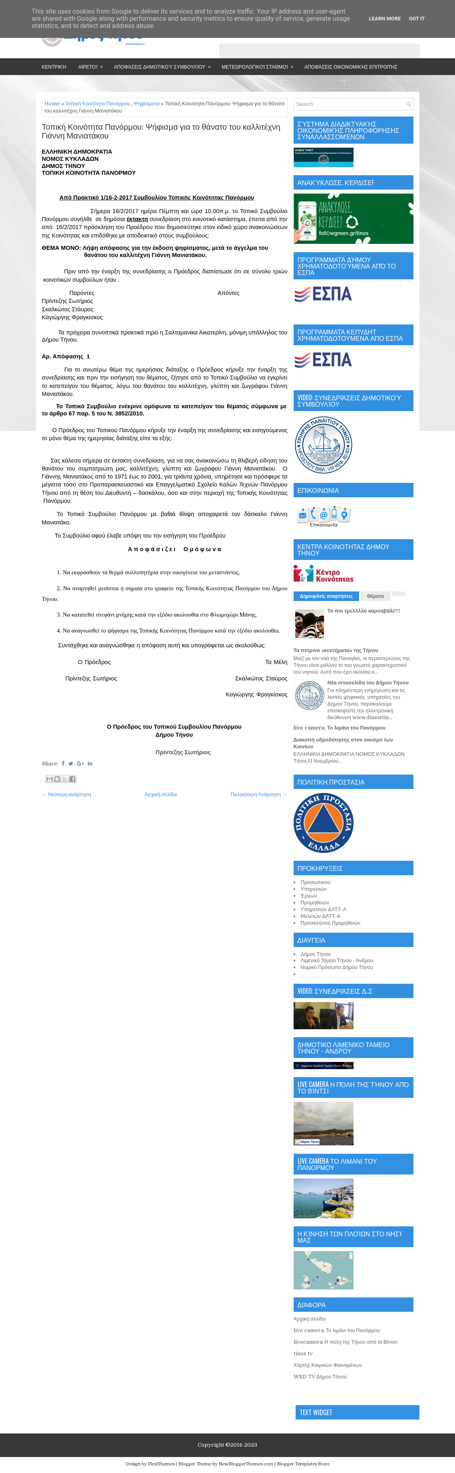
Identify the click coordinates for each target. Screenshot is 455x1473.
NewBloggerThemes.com (246, 1464)
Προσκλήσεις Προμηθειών (331, 923)
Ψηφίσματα (147, 104)
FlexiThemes (161, 1464)
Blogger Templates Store (303, 1464)
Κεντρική (54, 66)
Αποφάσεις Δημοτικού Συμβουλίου (165, 64)
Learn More (385, 19)
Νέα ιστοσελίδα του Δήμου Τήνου (368, 683)
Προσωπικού (316, 882)
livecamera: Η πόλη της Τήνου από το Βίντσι (345, 1342)
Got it (417, 19)
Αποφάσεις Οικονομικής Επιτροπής (350, 66)
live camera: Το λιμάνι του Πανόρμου (340, 728)
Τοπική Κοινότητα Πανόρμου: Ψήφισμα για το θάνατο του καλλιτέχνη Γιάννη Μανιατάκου (161, 131)
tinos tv (303, 1353)
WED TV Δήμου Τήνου (320, 1377)
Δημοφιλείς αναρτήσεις (326, 596)
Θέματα (375, 596)
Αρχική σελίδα (161, 794)
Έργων (309, 896)
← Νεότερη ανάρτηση (66, 794)
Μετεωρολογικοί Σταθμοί (260, 64)
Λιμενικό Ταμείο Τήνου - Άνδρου (337, 960)
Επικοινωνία (74, 83)
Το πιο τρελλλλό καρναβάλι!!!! (364, 611)
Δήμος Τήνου (316, 954)
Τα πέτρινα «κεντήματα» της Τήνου (336, 650)
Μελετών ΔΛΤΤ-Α (320, 916)
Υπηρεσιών (314, 889)
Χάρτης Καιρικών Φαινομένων (328, 1365)
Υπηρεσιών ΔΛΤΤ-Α (324, 909)
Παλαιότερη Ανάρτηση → (259, 794)
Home (52, 104)
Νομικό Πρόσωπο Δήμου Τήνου (337, 967)
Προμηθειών (315, 903)
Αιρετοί (93, 64)
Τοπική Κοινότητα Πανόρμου (98, 104)
